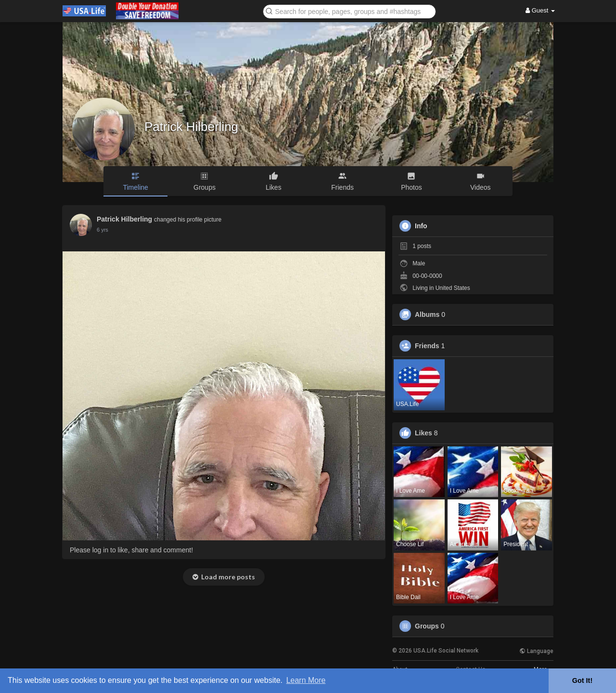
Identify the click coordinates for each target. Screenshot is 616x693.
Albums (427, 314)
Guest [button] (540, 10)
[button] (349, 11)
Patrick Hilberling (191, 126)
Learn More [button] (306, 680)
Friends (427, 346)
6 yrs (102, 230)
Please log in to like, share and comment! (131, 550)
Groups (427, 626)
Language (536, 651)
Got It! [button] (582, 680)
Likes (423, 433)
